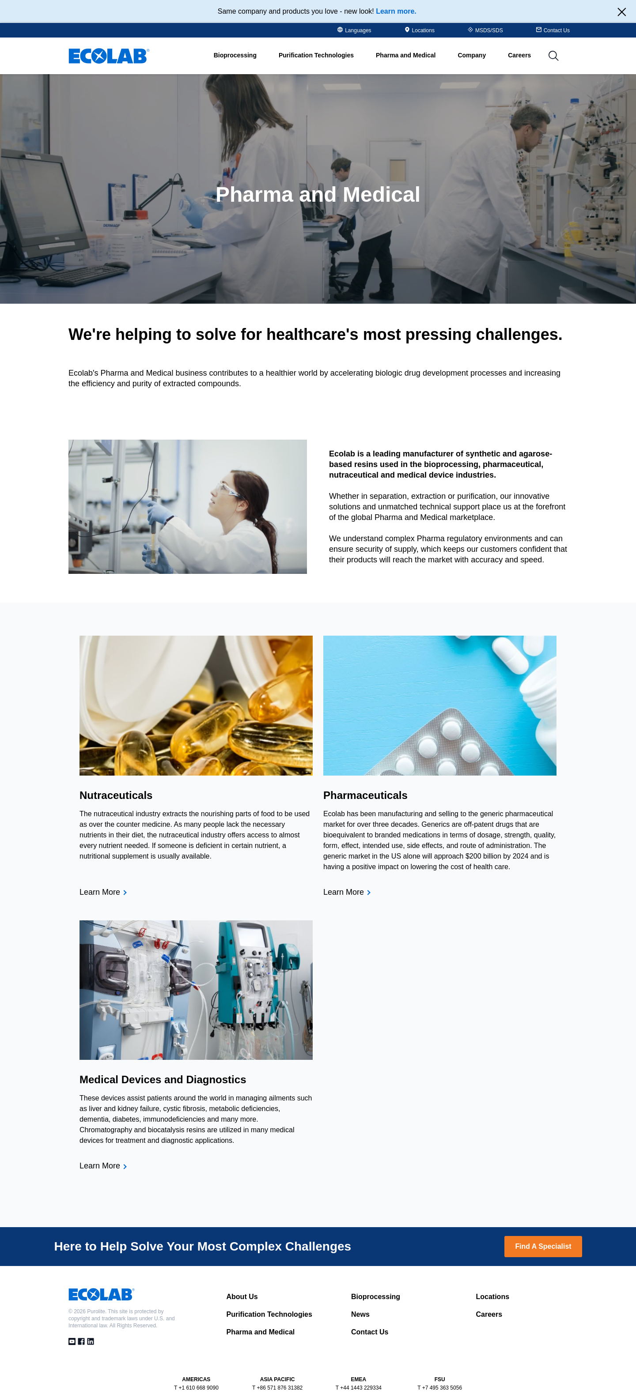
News (360, 1292)
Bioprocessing (375, 1274)
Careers (524, 55)
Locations (420, 30)
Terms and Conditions (224, 1385)
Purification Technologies (269, 1292)
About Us (242, 1274)
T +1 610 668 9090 (196, 1365)
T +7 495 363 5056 (439, 1365)
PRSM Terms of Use (416, 1385)
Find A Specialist (543, 1224)
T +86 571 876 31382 (277, 1365)
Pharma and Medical (261, 1309)
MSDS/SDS (485, 30)
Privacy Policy (321, 1385)
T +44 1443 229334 (359, 1365)
